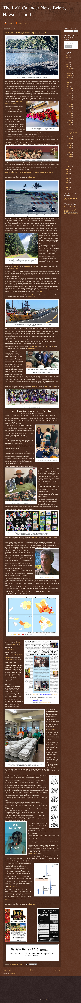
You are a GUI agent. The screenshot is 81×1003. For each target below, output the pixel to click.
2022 (67, 62)
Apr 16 (70, 120)
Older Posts (57, 970)
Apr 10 (70, 138)
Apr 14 (70, 124)
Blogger (47, 999)
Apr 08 (70, 143)
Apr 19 (70, 113)
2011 (67, 187)
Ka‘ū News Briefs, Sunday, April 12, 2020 (25, 32)
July (68, 80)
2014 (67, 180)
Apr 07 (70, 145)
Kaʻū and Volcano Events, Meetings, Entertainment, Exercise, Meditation (13, 656)
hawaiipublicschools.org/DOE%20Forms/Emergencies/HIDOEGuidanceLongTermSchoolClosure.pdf (29, 172)
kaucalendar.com (13, 113)
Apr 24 (70, 102)
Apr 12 (70, 129)
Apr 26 (70, 97)
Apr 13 (70, 127)
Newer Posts (7, 970)
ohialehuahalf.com (12, 886)
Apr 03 (70, 154)
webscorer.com (33, 853)
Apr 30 (70, 88)
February (69, 164)
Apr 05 (70, 150)
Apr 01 (70, 159)
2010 (67, 189)
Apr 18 (70, 115)
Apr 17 (70, 117)
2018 (67, 171)
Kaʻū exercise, (54, 694)
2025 (67, 55)
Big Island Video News (49, 577)
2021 (67, 64)
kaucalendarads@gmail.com (45, 702)
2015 (67, 178)
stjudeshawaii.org (51, 729)
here (41, 291)
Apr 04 (70, 152)
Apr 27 (70, 95)
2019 (67, 169)
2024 (67, 57)
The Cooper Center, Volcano (71, 206)
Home (32, 970)
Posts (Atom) (12, 973)
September (70, 75)
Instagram (9, 109)
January (69, 166)
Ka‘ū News (10, 23)
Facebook (15, 108)
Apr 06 (70, 147)
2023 (67, 60)
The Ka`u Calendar (23, 23)
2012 (67, 185)
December (69, 68)
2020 (67, 66)
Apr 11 (70, 136)
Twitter (16, 109)
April (68, 86)
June (68, 82)
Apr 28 (70, 93)
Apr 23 (70, 104)
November (69, 71)
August (69, 77)
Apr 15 (70, 122)
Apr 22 (70, 106)
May (68, 84)
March (68, 161)
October (69, 73)
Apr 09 (70, 141)
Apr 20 (70, 111)
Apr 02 (70, 156)
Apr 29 (70, 90)
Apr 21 (70, 108)
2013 (67, 182)
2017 (67, 173)
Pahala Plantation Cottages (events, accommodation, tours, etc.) (70, 210)
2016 (67, 176)
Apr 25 (70, 99)
